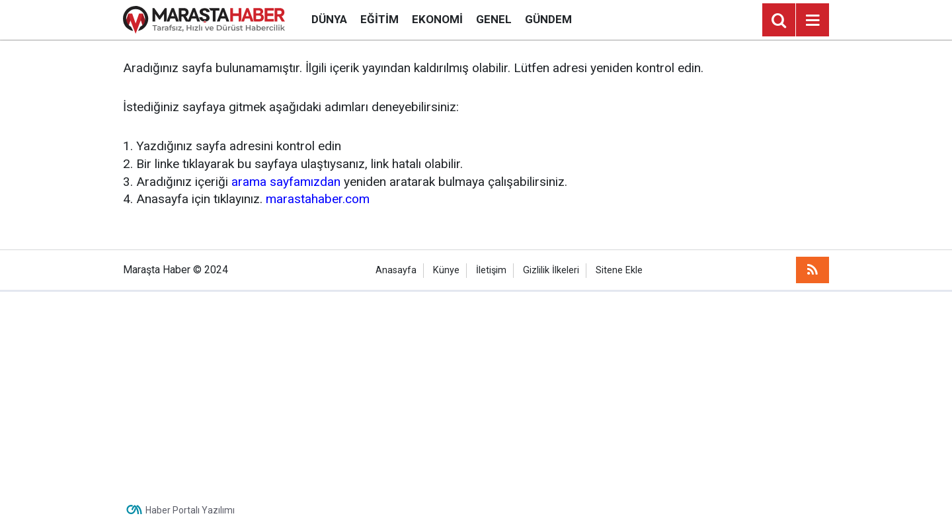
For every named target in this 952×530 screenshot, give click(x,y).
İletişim (491, 270)
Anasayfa (396, 270)
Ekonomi (437, 19)
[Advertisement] (476, 391)
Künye (446, 270)
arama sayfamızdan (285, 181)
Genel (494, 19)
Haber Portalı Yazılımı (190, 510)
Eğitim (379, 19)
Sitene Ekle (619, 270)
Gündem (548, 19)
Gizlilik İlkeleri (551, 270)
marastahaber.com (318, 198)
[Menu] (812, 20)
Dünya (329, 19)
